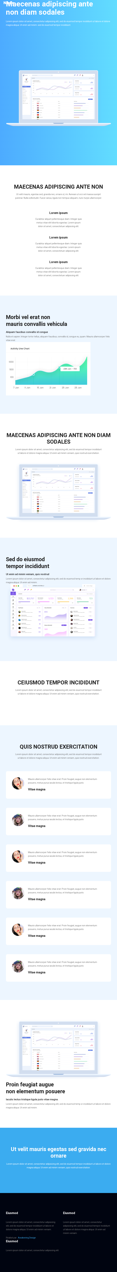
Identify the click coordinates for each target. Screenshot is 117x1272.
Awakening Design (27, 1237)
